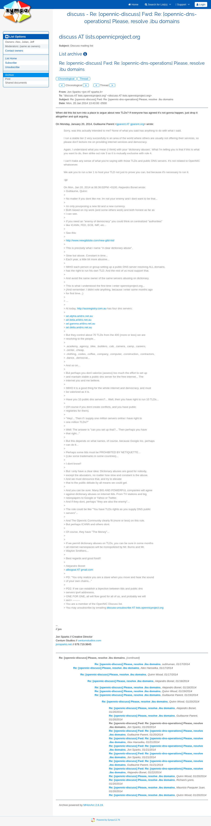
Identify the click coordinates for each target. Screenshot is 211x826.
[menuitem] (133, 4)
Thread (83, 78)
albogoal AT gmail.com (79, 569)
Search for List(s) (156, 4)
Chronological (66, 78)
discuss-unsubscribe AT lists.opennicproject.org (135, 607)
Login (200, 4)
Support (180, 4)
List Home (11, 58)
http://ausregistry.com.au (91, 308)
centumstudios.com (89, 640)
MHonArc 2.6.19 (93, 805)
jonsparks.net (64, 644)
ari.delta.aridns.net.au (79, 327)
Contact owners (14, 50)
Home (133, 4)
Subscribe (11, 62)
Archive (9, 74)
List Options (15, 36)
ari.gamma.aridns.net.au (80, 323)
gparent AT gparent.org (130, 124)
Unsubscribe (12, 67)
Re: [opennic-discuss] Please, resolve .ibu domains (128, 664)
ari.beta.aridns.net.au (78, 319)
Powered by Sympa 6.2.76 (108, 820)
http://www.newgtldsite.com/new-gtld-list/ (90, 240)
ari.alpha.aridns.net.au (79, 316)
